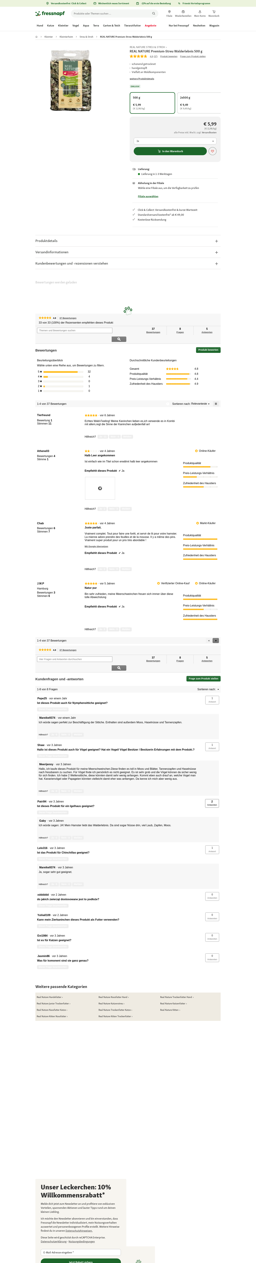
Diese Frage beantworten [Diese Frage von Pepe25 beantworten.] (53, 692)
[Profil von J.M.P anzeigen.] (40, 574)
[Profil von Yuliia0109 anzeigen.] (44, 898)
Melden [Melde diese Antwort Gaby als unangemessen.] (78, 820)
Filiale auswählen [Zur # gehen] (148, 196)
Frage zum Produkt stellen (203, 661)
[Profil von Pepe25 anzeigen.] (42, 681)
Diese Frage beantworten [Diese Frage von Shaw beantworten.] (53, 738)
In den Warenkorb (170, 151)
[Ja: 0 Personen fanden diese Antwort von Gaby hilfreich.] (54, 820)
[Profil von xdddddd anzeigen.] (43, 877)
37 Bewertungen (68, 318)
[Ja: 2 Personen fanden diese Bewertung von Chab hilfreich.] (102, 560)
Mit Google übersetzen (96, 537)
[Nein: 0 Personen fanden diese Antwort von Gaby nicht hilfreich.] (65, 820)
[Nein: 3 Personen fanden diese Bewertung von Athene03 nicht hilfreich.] (113, 500)
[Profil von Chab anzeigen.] (40, 514)
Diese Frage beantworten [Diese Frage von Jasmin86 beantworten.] (53, 949)
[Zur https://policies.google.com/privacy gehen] (54, 1241)
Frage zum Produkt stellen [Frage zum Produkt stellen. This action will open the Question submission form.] (193, 56)
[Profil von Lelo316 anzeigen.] (42, 831)
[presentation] (100, 480)
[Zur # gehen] (142, 79)
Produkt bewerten (209, 342)
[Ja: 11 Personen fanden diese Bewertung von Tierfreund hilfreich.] (103, 428)
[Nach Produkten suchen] (153, 13)
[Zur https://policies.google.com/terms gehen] (82, 1241)
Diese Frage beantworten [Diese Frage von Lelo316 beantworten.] (53, 841)
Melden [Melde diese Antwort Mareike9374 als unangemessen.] (78, 717)
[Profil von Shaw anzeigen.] (41, 728)
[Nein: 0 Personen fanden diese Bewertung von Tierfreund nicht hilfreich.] (115, 428)
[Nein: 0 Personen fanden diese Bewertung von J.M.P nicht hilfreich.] (113, 621)
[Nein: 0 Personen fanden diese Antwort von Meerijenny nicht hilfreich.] (65, 774)
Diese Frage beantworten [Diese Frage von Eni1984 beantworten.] (53, 929)
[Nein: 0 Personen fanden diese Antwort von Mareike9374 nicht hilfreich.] (65, 717)
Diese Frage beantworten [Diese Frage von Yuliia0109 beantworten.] (53, 908)
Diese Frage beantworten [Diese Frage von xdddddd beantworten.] (53, 888)
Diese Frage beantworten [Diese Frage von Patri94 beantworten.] (53, 795)
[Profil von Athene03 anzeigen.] (43, 442)
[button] (128, 240)
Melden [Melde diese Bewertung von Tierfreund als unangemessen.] (127, 428)
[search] (114, 13)
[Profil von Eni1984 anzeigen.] (42, 918)
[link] (169, 13)
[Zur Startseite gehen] (50, 13)
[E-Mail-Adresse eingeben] (81, 1252)
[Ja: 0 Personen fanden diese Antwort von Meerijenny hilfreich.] (54, 774)
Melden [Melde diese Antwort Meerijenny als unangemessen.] (78, 773)
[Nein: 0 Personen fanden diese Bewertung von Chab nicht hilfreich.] (113, 560)
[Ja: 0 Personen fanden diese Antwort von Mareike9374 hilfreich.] (54, 717)
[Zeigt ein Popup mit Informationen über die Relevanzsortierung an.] (167, 395)
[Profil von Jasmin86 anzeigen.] (43, 939)
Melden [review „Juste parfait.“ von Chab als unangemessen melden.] (126, 560)
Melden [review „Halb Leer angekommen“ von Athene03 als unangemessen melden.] (126, 500)
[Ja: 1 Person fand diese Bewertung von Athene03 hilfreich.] (102, 500)
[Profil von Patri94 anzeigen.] (41, 784)
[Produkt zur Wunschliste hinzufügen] (213, 151)
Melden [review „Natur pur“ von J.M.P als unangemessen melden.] (126, 620)
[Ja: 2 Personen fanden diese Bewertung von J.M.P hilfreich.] (102, 621)
